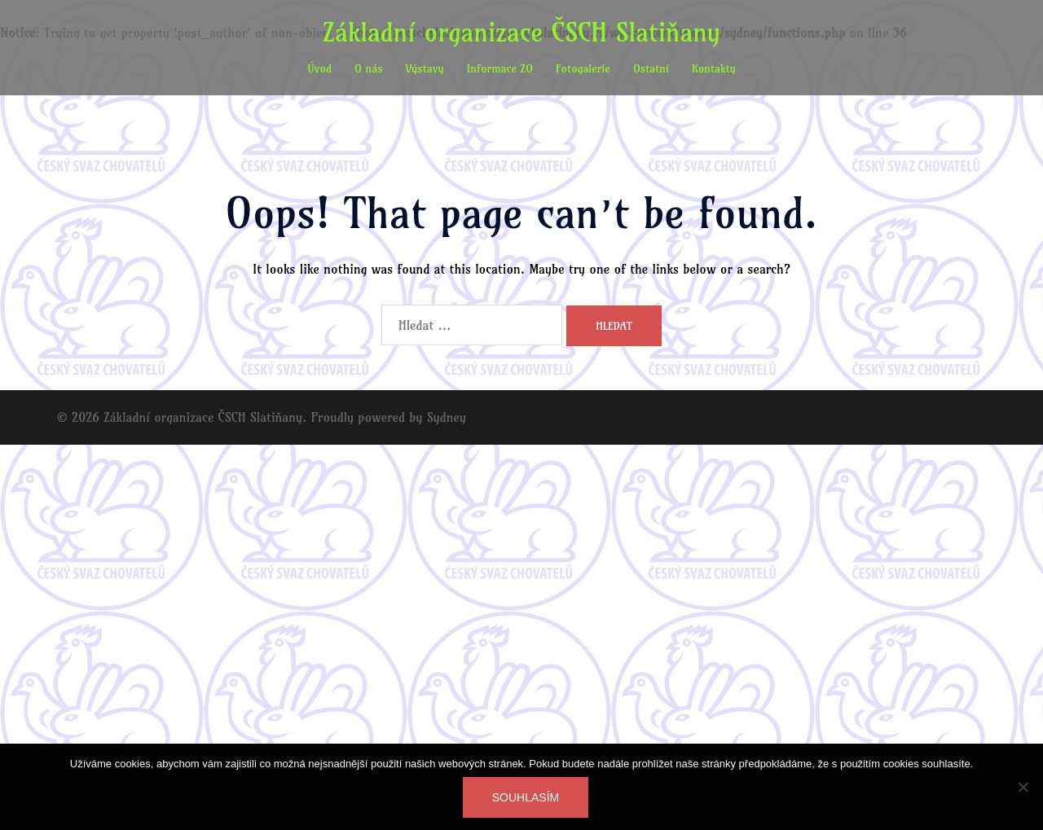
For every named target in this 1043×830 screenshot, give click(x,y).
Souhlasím (525, 797)
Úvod (319, 68)
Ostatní (651, 68)
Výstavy (425, 68)
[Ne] (1022, 787)
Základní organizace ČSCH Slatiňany (521, 31)
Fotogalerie (583, 68)
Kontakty (714, 68)
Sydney (446, 417)
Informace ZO (500, 68)
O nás (368, 68)
